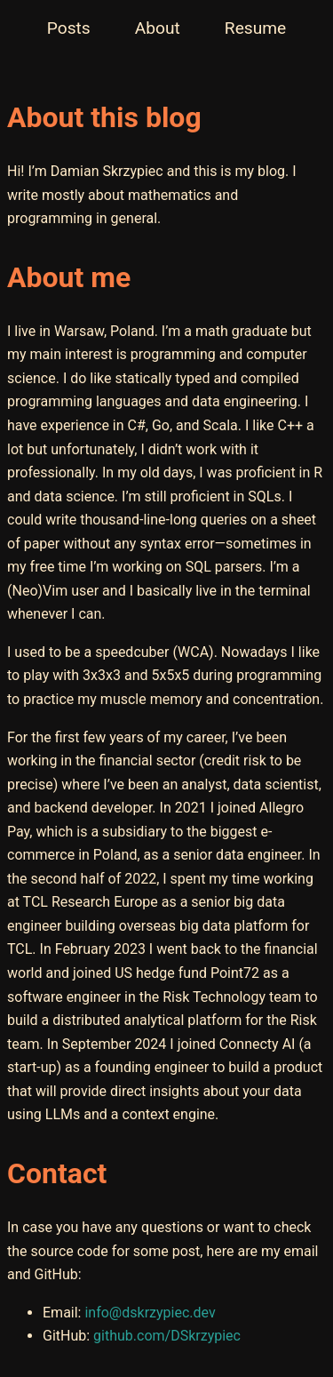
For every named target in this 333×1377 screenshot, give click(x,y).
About (157, 28)
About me (69, 277)
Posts (69, 28)
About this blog (104, 117)
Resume (255, 28)
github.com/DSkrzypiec (167, 1335)
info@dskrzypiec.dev (149, 1312)
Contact (57, 1173)
